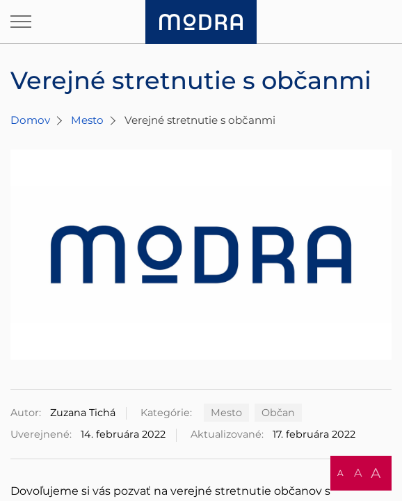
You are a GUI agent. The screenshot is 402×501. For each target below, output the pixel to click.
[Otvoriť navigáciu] (21, 21)
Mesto (87, 120)
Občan (278, 412)
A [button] (340, 473)
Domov (30, 120)
